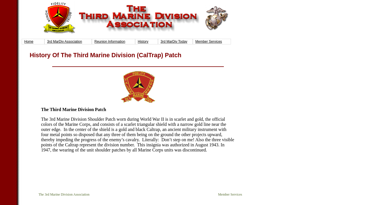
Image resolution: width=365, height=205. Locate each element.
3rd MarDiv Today (174, 42)
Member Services (208, 42)
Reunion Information (109, 42)
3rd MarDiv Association (64, 42)
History (143, 42)
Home (28, 42)
